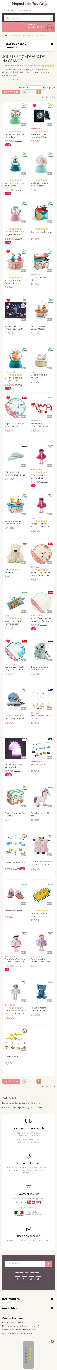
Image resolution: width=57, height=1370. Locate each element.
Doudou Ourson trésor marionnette (14, 717)
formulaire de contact (23, 1333)
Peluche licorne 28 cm (40, 814)
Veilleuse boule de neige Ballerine (14, 233)
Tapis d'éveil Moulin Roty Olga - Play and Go (15, 670)
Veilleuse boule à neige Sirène (13, 379)
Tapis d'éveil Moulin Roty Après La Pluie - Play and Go (41, 575)
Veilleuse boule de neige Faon (14, 135)
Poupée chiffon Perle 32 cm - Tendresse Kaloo (15, 962)
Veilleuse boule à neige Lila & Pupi (39, 135)
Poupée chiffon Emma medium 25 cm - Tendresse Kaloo (40, 528)
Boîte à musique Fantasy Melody (13, 522)
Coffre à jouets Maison (38, 279)
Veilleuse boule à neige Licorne (39, 184)
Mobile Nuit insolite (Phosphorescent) (14, 327)
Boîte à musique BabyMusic (39, 376)
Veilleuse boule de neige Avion (14, 184)
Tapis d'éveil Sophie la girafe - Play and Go (41, 621)
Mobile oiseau (12, 1056)
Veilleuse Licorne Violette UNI (13, 765)
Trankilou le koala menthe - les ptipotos (39, 670)
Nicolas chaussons (14, 910)
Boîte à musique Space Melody (39, 327)
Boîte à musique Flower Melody (13, 282)
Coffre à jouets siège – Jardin (15, 814)
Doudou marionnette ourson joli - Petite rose (41, 864)
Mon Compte (25, 10)
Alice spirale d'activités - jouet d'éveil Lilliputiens (39, 426)
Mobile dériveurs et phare (40, 717)
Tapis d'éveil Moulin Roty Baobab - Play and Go (14, 426)
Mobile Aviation (38, 764)
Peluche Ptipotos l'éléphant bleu (39, 1009)
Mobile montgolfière (15, 862)
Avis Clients (26, 1355)
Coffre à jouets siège (41, 232)
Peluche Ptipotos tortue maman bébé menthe (15, 475)
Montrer (21, 87)
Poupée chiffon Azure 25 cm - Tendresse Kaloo (15, 1013)
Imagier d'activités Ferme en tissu (14, 622)
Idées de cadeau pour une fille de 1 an (21, 1103)
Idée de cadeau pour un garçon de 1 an (22, 1107)
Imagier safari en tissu (39, 914)
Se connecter (10, 10)
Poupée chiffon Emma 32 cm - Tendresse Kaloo (39, 478)
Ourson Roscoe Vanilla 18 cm (12, 571)
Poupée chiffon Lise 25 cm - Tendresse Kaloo (40, 962)
